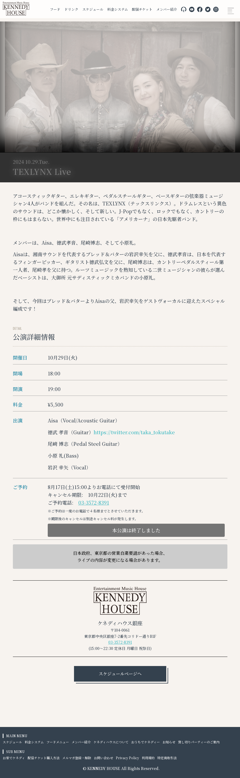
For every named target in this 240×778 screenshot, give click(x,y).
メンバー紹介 (166, 9)
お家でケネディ (14, 757)
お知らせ (169, 742)
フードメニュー (57, 742)
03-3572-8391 (93, 502)
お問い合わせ (103, 757)
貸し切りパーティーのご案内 (199, 742)
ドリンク (71, 9)
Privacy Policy (127, 757)
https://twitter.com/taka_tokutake (134, 432)
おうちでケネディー (145, 742)
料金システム (117, 9)
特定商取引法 (167, 757)
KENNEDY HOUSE (103, 768)
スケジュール (92, 9)
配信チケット (142, 9)
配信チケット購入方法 (44, 757)
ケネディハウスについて (110, 742)
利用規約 (148, 757)
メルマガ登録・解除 (76, 757)
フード (55, 9)
